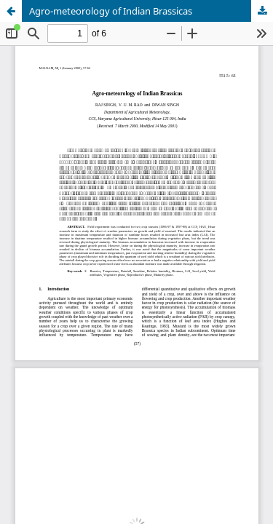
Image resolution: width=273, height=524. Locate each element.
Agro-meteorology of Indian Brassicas (110, 10)
